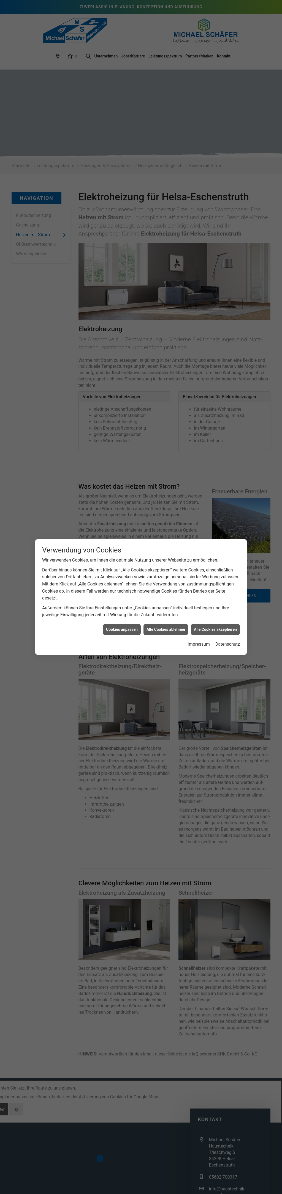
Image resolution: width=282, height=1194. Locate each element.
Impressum (199, 631)
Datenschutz (227, 631)
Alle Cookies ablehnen (166, 616)
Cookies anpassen (122, 616)
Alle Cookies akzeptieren (215, 616)
